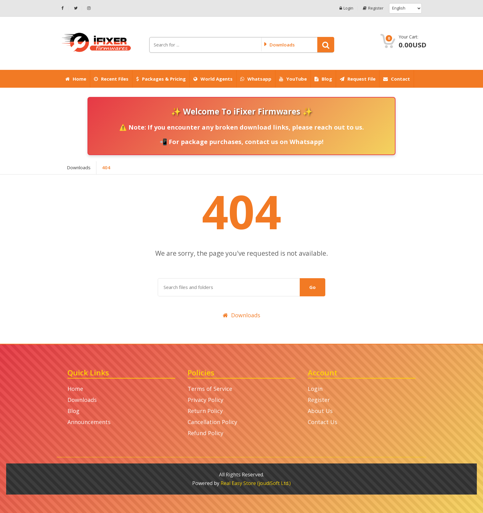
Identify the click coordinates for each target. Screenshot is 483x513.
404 (106, 167)
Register (373, 8)
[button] (325, 44)
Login (346, 8)
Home (75, 79)
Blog (323, 79)
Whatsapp (255, 79)
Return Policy (205, 411)
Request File (357, 79)
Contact (396, 79)
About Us (320, 411)
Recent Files (111, 79)
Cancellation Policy (212, 422)
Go (312, 287)
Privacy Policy (205, 399)
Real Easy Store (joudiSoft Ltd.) (256, 483)
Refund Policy (205, 433)
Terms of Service (210, 388)
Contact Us (322, 422)
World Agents (213, 79)
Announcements (89, 422)
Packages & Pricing (161, 79)
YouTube (293, 79)
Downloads (79, 167)
